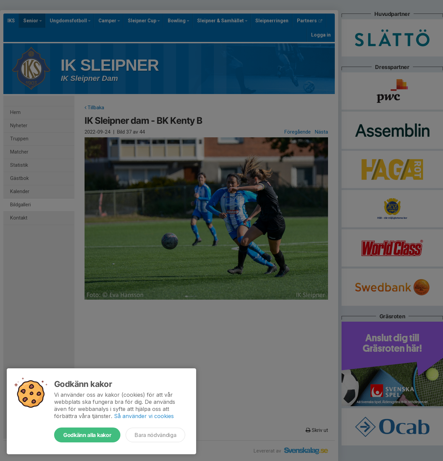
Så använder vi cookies (144, 416)
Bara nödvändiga (155, 435)
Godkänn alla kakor (87, 435)
